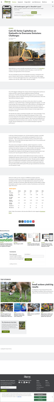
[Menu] (1, 2)
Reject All (40, 397)
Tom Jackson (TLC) (12, 38)
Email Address (27, 254)
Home (33, 282)
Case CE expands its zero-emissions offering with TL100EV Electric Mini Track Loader (6, 315)
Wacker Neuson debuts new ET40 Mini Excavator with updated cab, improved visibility (47, 315)
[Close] (52, 397)
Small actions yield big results (42, 285)
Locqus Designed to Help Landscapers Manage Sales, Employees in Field (47, 245)
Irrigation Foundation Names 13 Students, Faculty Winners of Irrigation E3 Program (6, 245)
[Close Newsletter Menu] (52, 6)
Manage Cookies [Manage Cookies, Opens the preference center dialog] (40, 394)
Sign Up (3, 390)
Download (5, 331)
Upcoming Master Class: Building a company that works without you (19, 315)
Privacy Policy (24, 15)
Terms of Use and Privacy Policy (30, 14)
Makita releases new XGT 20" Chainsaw (34, 314)
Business (11, 28)
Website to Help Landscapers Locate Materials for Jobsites (34, 244)
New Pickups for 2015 (18, 243)
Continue (28, 259)
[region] (27, 397)
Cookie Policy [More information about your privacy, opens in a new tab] (19, 396)
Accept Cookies (40, 399)
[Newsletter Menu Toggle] (52, 2)
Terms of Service (29, 15)
